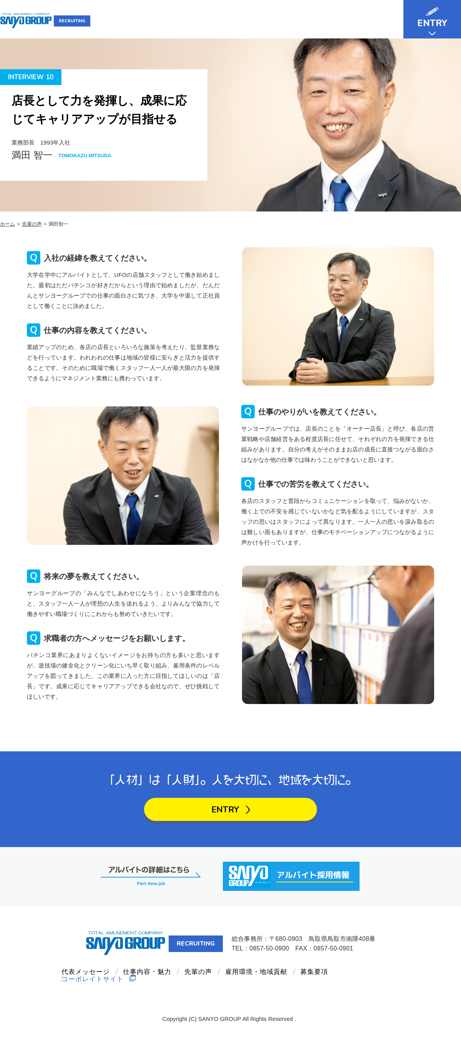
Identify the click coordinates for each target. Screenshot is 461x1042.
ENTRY (432, 23)
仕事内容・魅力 (230, 21)
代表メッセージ (175, 21)
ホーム (7, 224)
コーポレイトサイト (99, 990)
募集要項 (379, 21)
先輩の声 (275, 21)
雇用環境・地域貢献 (327, 21)
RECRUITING (95, 21)
